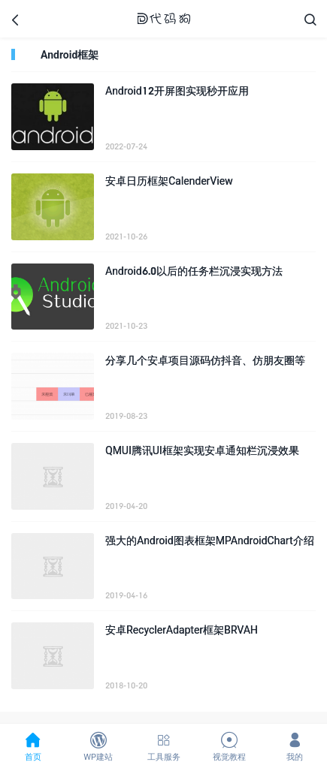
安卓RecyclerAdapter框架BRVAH (181, 629)
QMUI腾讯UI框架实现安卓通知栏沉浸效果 (202, 450)
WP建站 (98, 746)
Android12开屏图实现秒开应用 (177, 90)
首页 (32, 746)
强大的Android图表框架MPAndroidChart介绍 (209, 540)
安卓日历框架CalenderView (169, 180)
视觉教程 (229, 746)
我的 (294, 746)
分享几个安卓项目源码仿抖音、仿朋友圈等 (205, 360)
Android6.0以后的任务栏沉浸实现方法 (194, 270)
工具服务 (163, 746)
